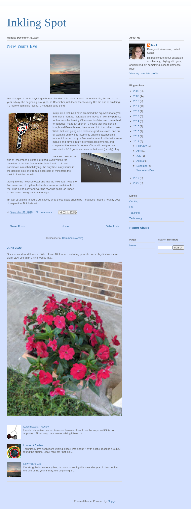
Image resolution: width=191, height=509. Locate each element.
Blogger (111, 501)
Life (131, 207)
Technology (135, 218)
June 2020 (14, 247)
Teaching (134, 212)
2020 (136, 182)
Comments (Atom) (72, 238)
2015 (136, 126)
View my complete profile (143, 73)
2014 (136, 121)
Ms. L (154, 45)
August (140, 160)
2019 (136, 177)
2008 (136, 90)
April (139, 150)
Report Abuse (139, 227)
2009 (136, 96)
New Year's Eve (22, 46)
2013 (136, 116)
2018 (136, 141)
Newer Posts (17, 226)
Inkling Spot (36, 22)
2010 (136, 101)
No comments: (44, 212)
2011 (136, 106)
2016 (136, 131)
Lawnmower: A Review (36, 426)
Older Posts (112, 226)
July (139, 155)
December (142, 165)
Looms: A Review (33, 445)
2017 (136, 136)
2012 (136, 111)
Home (65, 226)
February (142, 145)
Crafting (133, 201)
